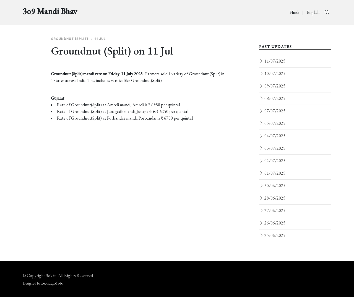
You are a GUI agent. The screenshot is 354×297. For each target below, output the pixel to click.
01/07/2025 (272, 173)
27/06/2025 (272, 210)
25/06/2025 (272, 235)
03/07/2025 (272, 148)
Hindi (295, 12)
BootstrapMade (52, 283)
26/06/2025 (272, 223)
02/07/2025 (272, 161)
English (313, 12)
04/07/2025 (272, 136)
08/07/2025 (272, 98)
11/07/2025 (272, 61)
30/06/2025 (272, 185)
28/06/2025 (272, 198)
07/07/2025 (272, 111)
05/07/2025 (272, 123)
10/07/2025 (272, 73)
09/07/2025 (272, 86)
